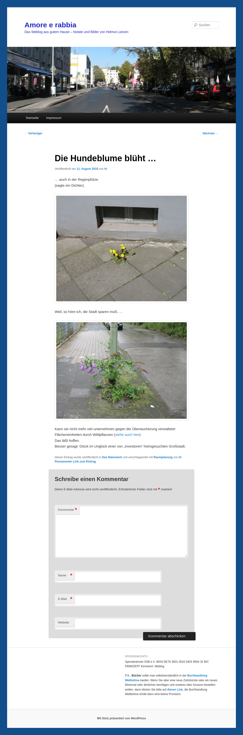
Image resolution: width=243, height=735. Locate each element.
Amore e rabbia (50, 25)
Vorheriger (33, 133)
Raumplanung (163, 457)
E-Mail (65, 599)
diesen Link (175, 689)
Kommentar (67, 509)
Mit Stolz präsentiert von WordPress (121, 718)
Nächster (211, 133)
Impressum (53, 118)
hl (105, 168)
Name (65, 575)
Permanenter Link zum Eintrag (75, 461)
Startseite (32, 118)
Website (63, 622)
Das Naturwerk (112, 457)
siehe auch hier (127, 435)
